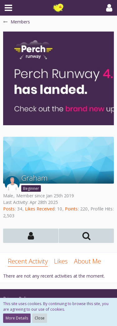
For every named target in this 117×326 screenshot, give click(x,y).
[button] (8, 8)
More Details (17, 318)
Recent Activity (28, 261)
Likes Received (40, 209)
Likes (61, 261)
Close (40, 318)
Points (71, 209)
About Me (87, 261)
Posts (9, 209)
